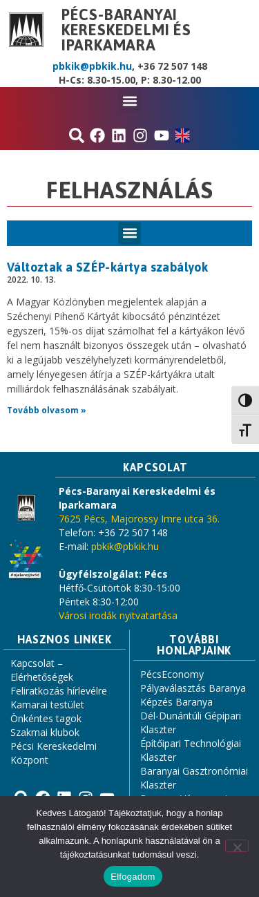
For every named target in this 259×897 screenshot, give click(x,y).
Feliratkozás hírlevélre (58, 690)
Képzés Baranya (176, 701)
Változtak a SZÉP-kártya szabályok (107, 267)
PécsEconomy (172, 674)
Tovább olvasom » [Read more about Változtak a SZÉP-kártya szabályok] (46, 410)
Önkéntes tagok (45, 718)
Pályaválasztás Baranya (193, 688)
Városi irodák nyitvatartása (118, 615)
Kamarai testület (47, 704)
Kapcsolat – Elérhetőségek (41, 670)
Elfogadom (133, 876)
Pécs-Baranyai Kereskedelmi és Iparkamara (126, 30)
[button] (129, 100)
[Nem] (237, 846)
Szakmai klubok (44, 732)
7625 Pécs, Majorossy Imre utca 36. (139, 518)
